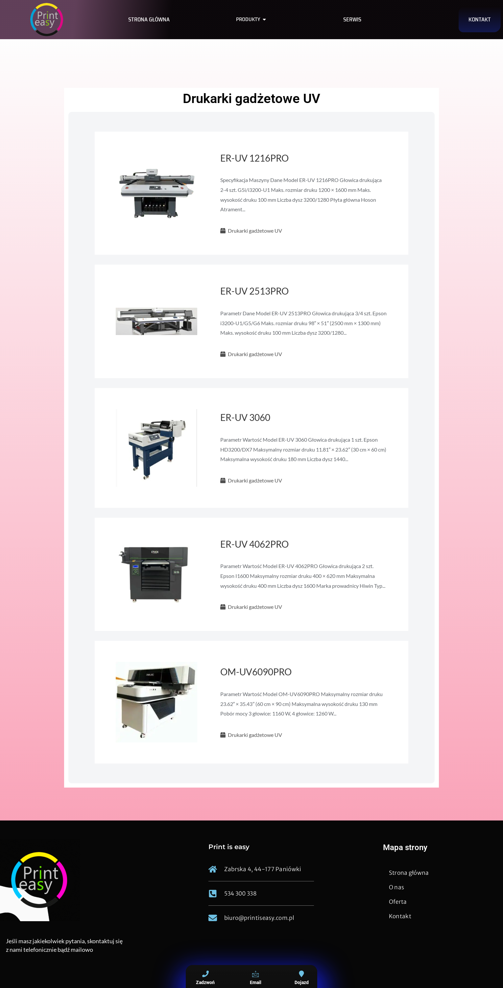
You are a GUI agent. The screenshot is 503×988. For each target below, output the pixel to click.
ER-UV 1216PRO (254, 158)
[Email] (255, 974)
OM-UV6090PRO (256, 671)
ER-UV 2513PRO (254, 291)
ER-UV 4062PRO (254, 544)
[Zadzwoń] (205, 974)
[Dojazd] (301, 974)
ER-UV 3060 (245, 417)
